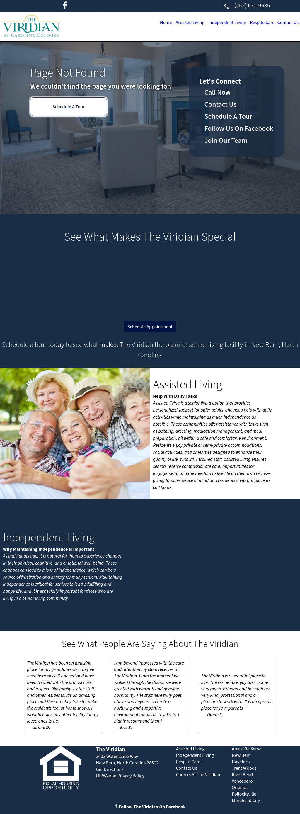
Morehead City (246, 800)
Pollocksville (244, 794)
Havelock (241, 762)
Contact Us (287, 22)
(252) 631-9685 (246, 5)
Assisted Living (183, 22)
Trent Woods (244, 768)
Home (157, 22)
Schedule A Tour (68, 106)
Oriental (240, 787)
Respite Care (259, 22)
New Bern (241, 755)
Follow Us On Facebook (238, 128)
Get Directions (110, 769)
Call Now (217, 92)
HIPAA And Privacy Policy (120, 776)
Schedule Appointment (150, 327)
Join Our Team (226, 140)
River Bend (242, 774)
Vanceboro (242, 781)
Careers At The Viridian (198, 774)
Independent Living (222, 22)
